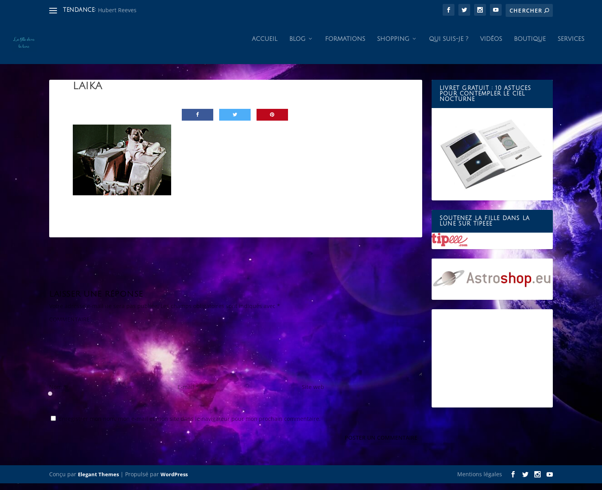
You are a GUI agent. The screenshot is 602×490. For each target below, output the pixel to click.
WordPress (174, 480)
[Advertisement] (492, 365)
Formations (345, 45)
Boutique (530, 45)
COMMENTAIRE (69, 326)
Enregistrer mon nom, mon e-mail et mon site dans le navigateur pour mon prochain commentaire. (190, 425)
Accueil (264, 45)
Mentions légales (479, 480)
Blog (297, 45)
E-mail (188, 393)
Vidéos (491, 45)
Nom (57, 393)
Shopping (393, 45)
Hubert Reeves (117, 10)
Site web (313, 393)
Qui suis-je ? (448, 45)
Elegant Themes (98, 480)
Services (571, 45)
